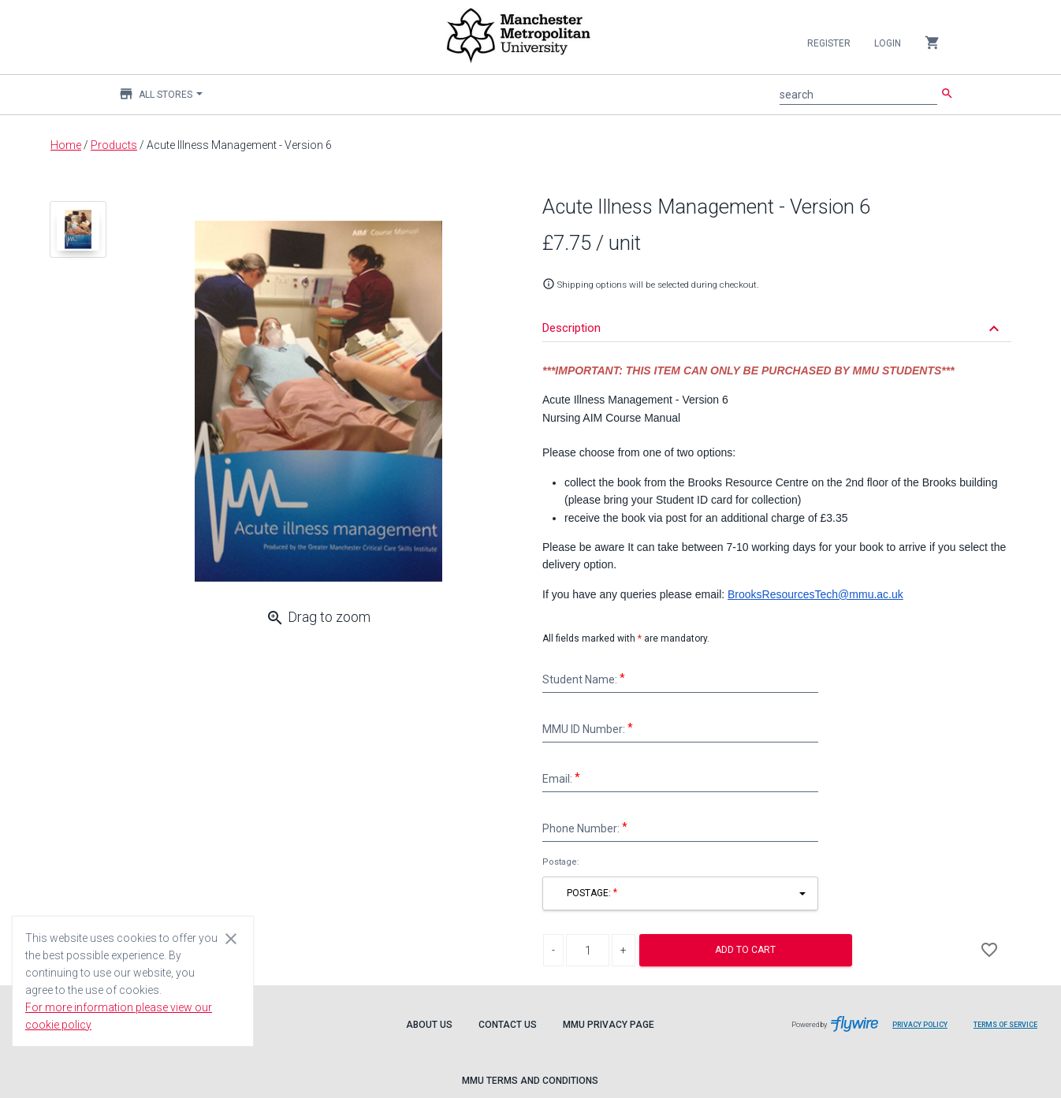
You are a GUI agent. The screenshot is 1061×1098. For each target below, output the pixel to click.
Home (65, 145)
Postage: (560, 862)
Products (114, 145)
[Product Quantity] (587, 950)
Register (829, 43)
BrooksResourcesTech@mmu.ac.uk (815, 594)
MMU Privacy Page (608, 1024)
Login (887, 43)
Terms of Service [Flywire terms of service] (1011, 1030)
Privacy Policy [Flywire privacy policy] (925, 1030)
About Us (429, 1024)
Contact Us (507, 1024)
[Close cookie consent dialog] (231, 938)
